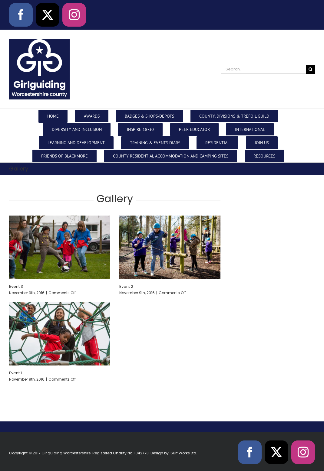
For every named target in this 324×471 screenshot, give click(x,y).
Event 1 (15, 373)
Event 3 (16, 286)
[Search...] (263, 69)
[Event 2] (169, 247)
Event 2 (126, 286)
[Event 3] (59, 247)
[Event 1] (59, 333)
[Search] (310, 69)
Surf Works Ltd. (183, 453)
